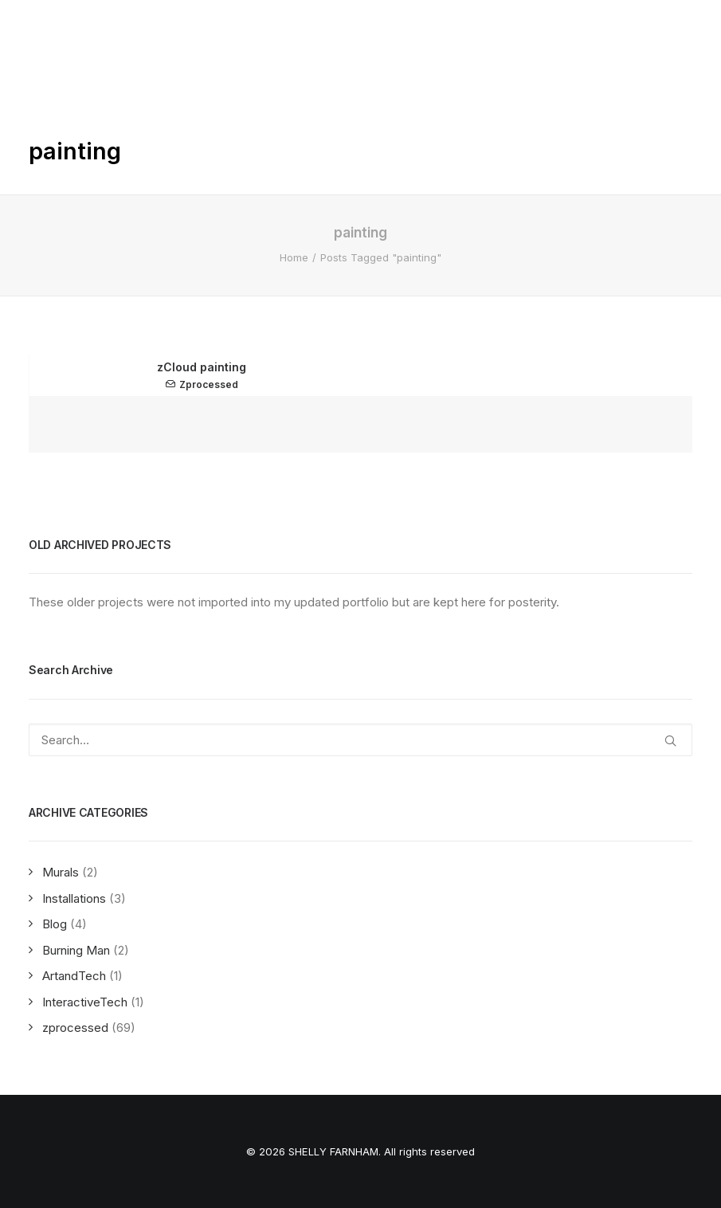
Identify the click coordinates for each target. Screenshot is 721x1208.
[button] (684, 27)
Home (294, 257)
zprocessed (208, 384)
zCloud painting (201, 367)
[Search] (360, 740)
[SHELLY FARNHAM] (78, 27)
